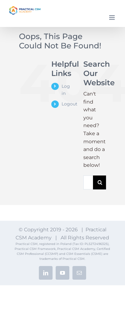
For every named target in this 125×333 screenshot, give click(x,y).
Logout (69, 104)
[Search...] (88, 182)
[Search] (100, 182)
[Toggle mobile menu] (112, 17)
